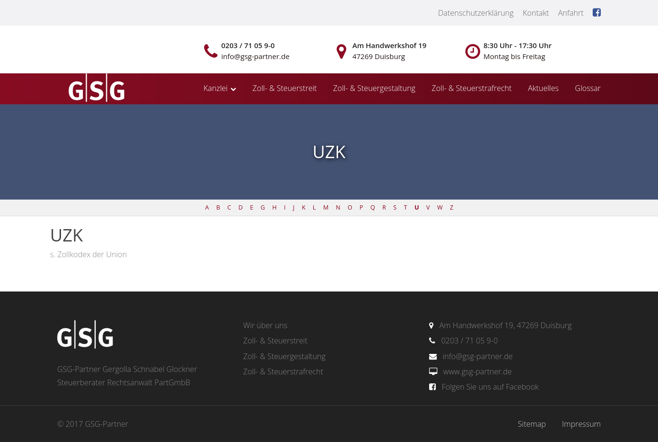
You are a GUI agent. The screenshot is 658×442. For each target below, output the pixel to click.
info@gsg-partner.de (477, 356)
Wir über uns (265, 325)
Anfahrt (570, 13)
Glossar (588, 88)
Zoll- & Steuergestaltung (374, 88)
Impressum (581, 424)
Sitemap (532, 424)
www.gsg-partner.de (477, 371)
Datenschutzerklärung (476, 13)
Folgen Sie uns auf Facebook (490, 387)
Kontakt (536, 13)
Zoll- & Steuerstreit (285, 88)
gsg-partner (95, 88)
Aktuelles (543, 88)
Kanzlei (216, 88)
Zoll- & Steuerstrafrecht (472, 88)
